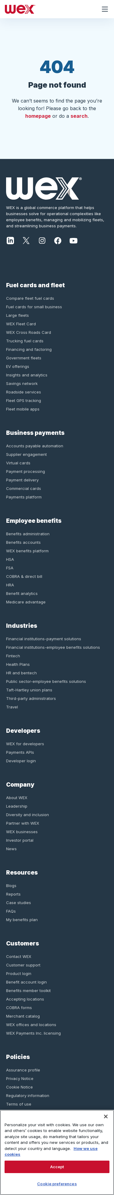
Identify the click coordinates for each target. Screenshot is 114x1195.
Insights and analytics (26, 374)
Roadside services (23, 392)
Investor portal (19, 840)
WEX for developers (25, 743)
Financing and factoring (29, 349)
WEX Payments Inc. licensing (33, 1033)
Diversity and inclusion (27, 814)
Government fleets (23, 357)
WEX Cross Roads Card (28, 332)
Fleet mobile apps (23, 409)
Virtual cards (18, 462)
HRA (10, 584)
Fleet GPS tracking (23, 400)
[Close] (105, 1116)
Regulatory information (27, 1095)
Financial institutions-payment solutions (43, 638)
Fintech (13, 655)
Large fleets (17, 315)
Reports (13, 894)
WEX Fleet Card (21, 323)
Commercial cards (23, 488)
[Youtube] (73, 240)
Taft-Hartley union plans (29, 689)
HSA (10, 559)
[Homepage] (48, 9)
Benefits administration (28, 533)
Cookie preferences (57, 1183)
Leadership (16, 806)
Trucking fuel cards (24, 340)
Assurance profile (23, 1069)
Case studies (18, 902)
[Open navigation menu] (105, 9)
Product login (18, 973)
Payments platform (24, 496)
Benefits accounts (23, 542)
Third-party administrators (31, 698)
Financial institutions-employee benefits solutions (53, 647)
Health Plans (18, 664)
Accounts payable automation (34, 445)
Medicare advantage (26, 601)
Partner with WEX (22, 823)
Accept (57, 1166)
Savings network (22, 383)
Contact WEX (18, 956)
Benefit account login (26, 982)
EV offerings (17, 366)
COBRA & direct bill (24, 576)
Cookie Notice (19, 1087)
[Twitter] (26, 240)
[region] (57, 1152)
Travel (12, 706)
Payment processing (25, 471)
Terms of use (18, 1104)
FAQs (11, 911)
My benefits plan (22, 919)
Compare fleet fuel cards (30, 298)
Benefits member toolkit (28, 990)
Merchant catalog (23, 1016)
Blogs (11, 885)
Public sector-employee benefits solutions (46, 681)
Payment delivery (22, 479)
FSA (9, 567)
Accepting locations (25, 999)
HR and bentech (21, 672)
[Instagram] (42, 240)
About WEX (16, 797)
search (79, 116)
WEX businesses (22, 831)
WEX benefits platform (27, 550)
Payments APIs (20, 752)
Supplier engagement (26, 454)
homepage (38, 116)
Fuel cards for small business (34, 306)
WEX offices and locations (31, 1024)
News (11, 848)
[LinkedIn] (10, 240)
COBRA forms (19, 1007)
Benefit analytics (22, 593)
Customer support (23, 965)
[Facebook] (58, 240)
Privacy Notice (19, 1078)
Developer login (21, 760)
